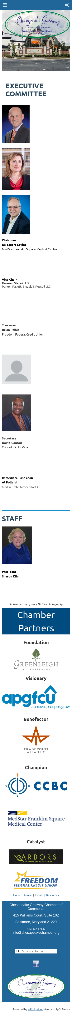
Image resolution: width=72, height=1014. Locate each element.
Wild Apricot (35, 1009)
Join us (28, 895)
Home (17, 895)
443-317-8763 (35, 928)
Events (39, 895)
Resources (52, 895)
